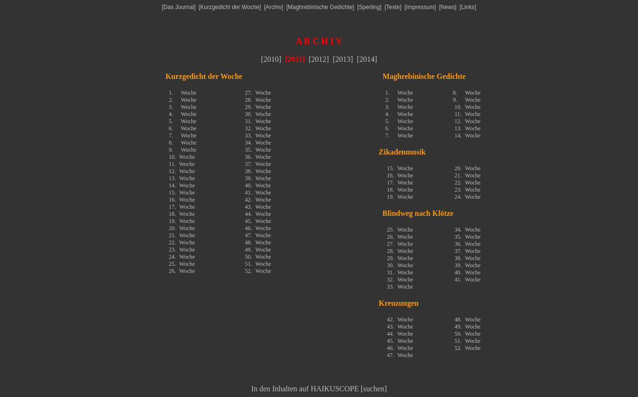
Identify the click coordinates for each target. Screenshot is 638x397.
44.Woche (258, 214)
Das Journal (178, 7)
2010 (271, 59)
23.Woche (182, 249)
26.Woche (182, 271)
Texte (393, 7)
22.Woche (182, 242)
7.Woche (182, 135)
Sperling (369, 7)
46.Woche (258, 228)
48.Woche (258, 242)
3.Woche (182, 107)
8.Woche (182, 142)
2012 (318, 59)
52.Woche (258, 271)
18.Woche (182, 214)
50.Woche (258, 256)
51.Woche (258, 264)
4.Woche (182, 114)
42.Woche (258, 199)
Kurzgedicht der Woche (229, 7)
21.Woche (182, 235)
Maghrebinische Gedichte (320, 7)
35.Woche (258, 149)
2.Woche (182, 100)
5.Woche (182, 121)
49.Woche (258, 249)
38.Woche (258, 171)
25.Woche (182, 264)
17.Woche (182, 206)
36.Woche (258, 157)
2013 (343, 59)
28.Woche (258, 100)
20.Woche (182, 228)
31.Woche (258, 121)
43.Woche (258, 206)
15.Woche (182, 192)
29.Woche (258, 107)
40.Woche (258, 185)
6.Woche (182, 128)
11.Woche (182, 164)
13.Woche (182, 178)
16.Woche (182, 199)
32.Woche (258, 128)
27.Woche (258, 92)
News (448, 7)
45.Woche (258, 221)
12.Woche (182, 171)
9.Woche (182, 149)
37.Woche (258, 164)
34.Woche (258, 142)
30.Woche (258, 114)
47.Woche (258, 235)
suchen (373, 389)
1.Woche (182, 92)
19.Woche (182, 221)
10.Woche (182, 157)
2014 (366, 59)
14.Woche (182, 185)
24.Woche (182, 256)
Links (468, 7)
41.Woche (258, 192)
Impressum (420, 7)
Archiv (273, 7)
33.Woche (258, 135)
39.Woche (258, 178)
